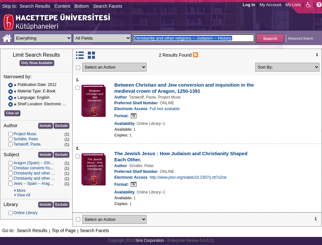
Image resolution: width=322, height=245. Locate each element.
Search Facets (107, 6)
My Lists (293, 4)
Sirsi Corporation (149, 240)
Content (62, 6)
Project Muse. (25, 134)
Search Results (35, 6)
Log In (249, 4)
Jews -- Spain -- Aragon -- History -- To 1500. (52, 183)
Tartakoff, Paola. (28, 144)
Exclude (61, 125)
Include (45, 125)
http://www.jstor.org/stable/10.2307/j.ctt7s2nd (188, 177)
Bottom (81, 6)
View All (23, 195)
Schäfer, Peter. (26, 139)
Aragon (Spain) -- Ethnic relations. (43, 163)
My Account (270, 4)
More (21, 190)
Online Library (26, 213)
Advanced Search (300, 38)
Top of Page (64, 230)
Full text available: (165, 109)
